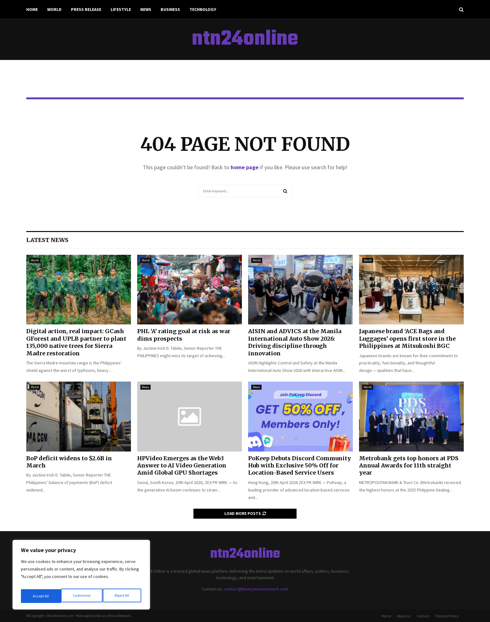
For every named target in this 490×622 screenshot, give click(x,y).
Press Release (86, 9)
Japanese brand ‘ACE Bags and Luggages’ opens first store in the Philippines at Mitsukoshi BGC (407, 338)
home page (244, 167)
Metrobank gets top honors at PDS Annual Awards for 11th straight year (408, 465)
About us (404, 616)
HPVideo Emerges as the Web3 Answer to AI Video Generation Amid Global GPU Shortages (181, 465)
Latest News (47, 240)
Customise (41, 596)
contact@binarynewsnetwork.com (256, 589)
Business (170, 9)
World (54, 9)
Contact (423, 616)
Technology (202, 9)
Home (32, 9)
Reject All (82, 596)
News (145, 9)
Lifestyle (121, 9)
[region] (81, 577)
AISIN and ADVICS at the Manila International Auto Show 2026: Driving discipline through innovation (294, 342)
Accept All (122, 596)
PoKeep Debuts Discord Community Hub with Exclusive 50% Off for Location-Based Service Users (299, 465)
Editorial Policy (447, 616)
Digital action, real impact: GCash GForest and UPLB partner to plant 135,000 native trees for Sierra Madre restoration (76, 342)
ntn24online (245, 39)
